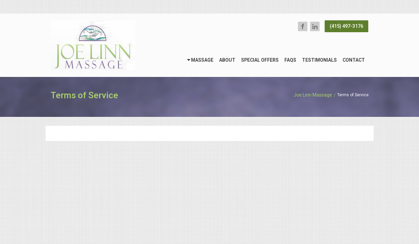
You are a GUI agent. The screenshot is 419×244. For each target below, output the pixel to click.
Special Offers (260, 60)
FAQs (290, 60)
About (227, 60)
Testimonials (319, 60)
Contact (354, 60)
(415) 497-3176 (346, 26)
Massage (202, 60)
